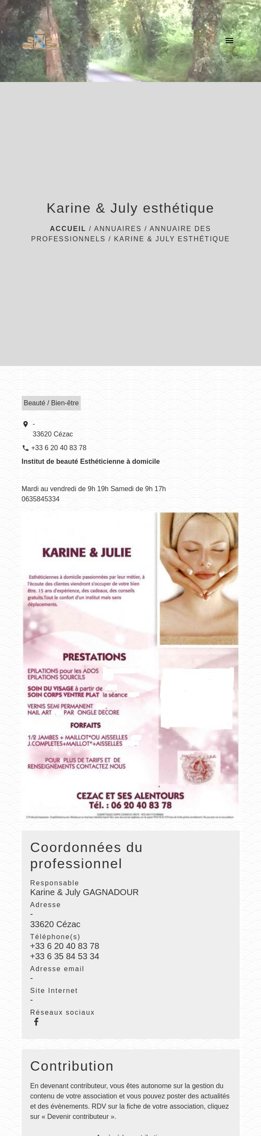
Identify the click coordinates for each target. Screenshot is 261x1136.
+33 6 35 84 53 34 (65, 956)
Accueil (68, 228)
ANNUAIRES (117, 228)
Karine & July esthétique (172, 239)
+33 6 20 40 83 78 (58, 447)
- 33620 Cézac (53, 429)
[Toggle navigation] (229, 41)
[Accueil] (40, 41)
